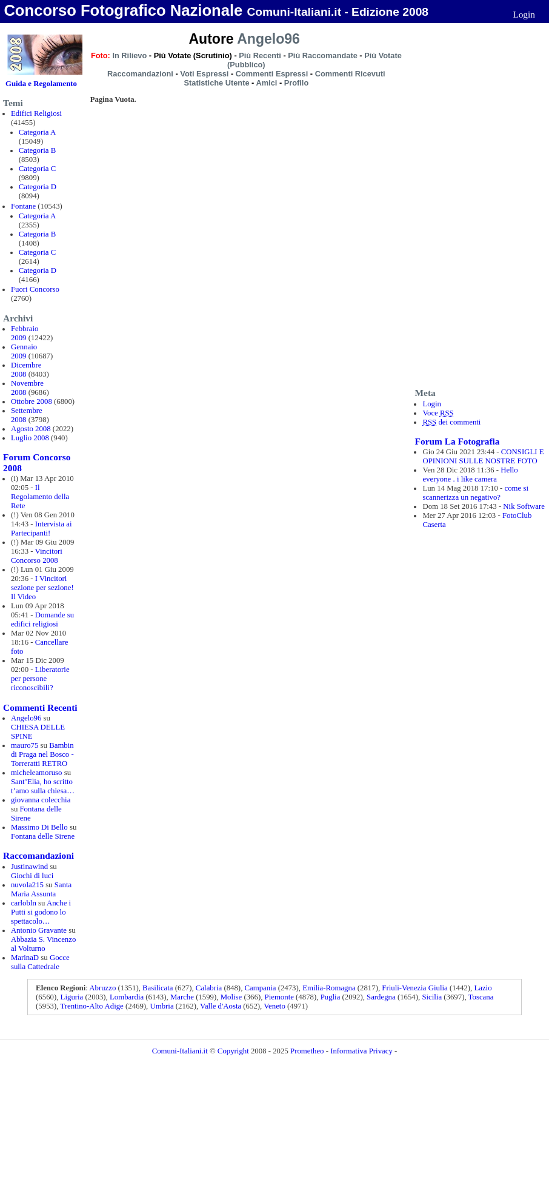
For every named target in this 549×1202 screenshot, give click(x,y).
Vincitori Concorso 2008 (36, 556)
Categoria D (37, 187)
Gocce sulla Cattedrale (40, 962)
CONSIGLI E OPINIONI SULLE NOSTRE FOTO (483, 456)
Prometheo (307, 1051)
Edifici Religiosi (36, 113)
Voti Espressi (204, 73)
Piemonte (279, 997)
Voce (437, 413)
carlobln (23, 903)
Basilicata (157, 988)
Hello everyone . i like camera (469, 474)
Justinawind (29, 866)
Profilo (296, 82)
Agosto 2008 (31, 429)
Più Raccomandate (323, 55)
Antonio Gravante (39, 930)
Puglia (331, 997)
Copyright (233, 1051)
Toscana (481, 997)
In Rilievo (129, 55)
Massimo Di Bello (39, 827)
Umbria (162, 1006)
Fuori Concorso (35, 289)
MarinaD (25, 957)
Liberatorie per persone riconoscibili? (40, 678)
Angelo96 (26, 718)
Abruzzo (102, 988)
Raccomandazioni (38, 855)
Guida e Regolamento (41, 83)
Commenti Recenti (40, 707)
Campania (260, 988)
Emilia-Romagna (328, 988)
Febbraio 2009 (25, 333)
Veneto (274, 1006)
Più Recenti (260, 55)
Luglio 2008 (30, 438)
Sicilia (432, 997)
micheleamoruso (36, 772)
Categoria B (37, 150)
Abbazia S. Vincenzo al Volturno (43, 944)
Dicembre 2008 (26, 369)
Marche (182, 997)
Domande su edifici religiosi (42, 619)
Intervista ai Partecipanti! (41, 528)
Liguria (72, 997)
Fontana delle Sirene (43, 836)
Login (524, 14)
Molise (231, 997)
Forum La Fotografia (457, 441)
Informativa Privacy (361, 1051)
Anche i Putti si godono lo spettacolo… (41, 912)
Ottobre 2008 (31, 401)
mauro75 (25, 745)
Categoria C (37, 168)
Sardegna (381, 997)
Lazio (482, 988)
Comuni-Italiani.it (180, 1051)
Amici (266, 82)
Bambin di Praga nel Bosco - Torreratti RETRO (42, 754)
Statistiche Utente (216, 82)
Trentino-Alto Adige (91, 1006)
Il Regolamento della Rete (40, 496)
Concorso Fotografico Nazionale (123, 10)
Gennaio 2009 (24, 351)
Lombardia (127, 997)
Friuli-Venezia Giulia (414, 988)
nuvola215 (27, 885)
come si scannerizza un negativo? (475, 493)
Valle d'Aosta (220, 1006)
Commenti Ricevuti (350, 73)
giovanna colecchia (40, 800)
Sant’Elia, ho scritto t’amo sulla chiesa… (43, 786)
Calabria (209, 988)
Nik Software (524, 506)
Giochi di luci (32, 875)
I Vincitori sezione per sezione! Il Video (42, 587)
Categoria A (37, 132)
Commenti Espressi (272, 73)
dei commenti (451, 422)
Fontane (23, 206)
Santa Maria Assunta (41, 889)
